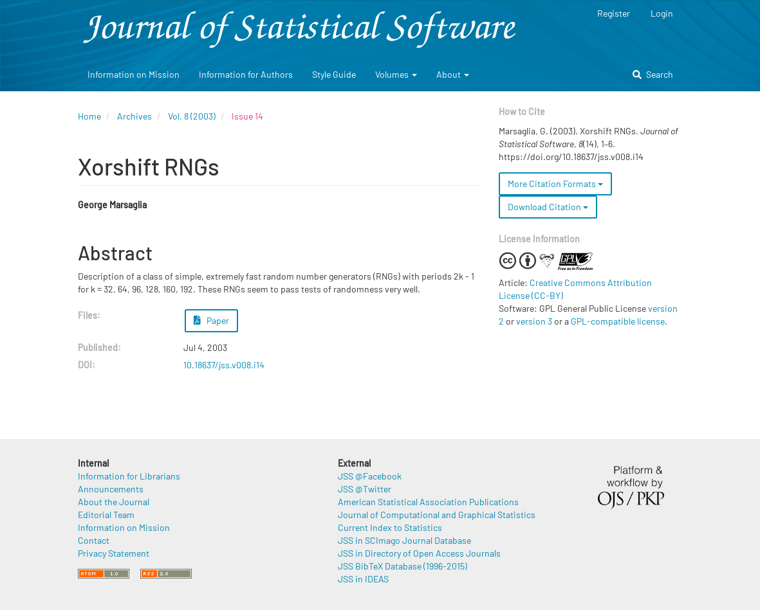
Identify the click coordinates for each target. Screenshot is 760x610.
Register (613, 13)
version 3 (534, 321)
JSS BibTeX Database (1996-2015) (402, 566)
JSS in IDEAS (363, 578)
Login (662, 13)
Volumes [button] (396, 74)
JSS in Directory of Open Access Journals (419, 553)
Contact (93, 540)
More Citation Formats (555, 183)
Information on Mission (134, 74)
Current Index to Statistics (390, 527)
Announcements (111, 488)
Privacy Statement (113, 553)
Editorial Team (106, 514)
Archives (134, 116)
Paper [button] (212, 320)
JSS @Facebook (370, 476)
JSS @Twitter (364, 488)
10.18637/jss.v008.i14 (223, 364)
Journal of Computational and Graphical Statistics (436, 514)
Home (89, 116)
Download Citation (548, 206)
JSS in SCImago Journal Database (404, 540)
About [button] (452, 74)
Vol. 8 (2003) (192, 116)
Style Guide (334, 74)
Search (653, 74)
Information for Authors (246, 74)
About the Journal (113, 501)
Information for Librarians (129, 476)
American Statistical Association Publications (428, 501)
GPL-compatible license (618, 321)
